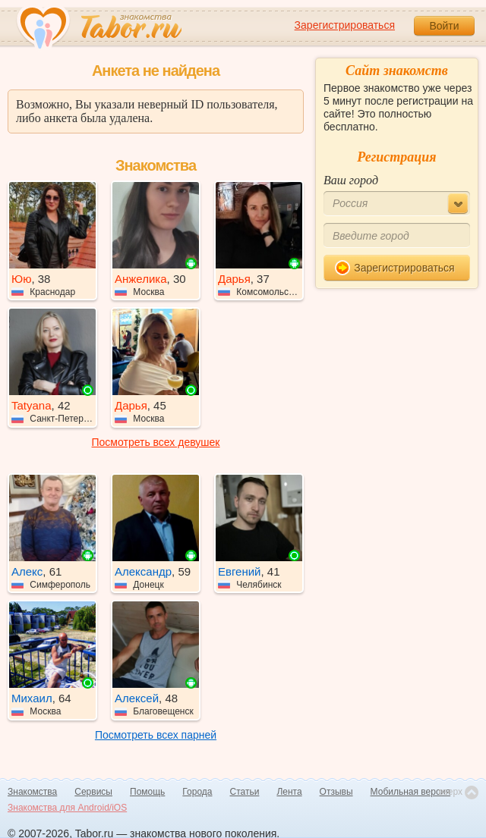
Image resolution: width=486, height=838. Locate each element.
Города (197, 791)
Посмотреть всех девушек (156, 442)
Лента (288, 791)
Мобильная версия (411, 791)
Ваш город (350, 180)
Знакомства (32, 791)
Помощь (147, 791)
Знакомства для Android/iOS (67, 807)
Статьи (245, 791)
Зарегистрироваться (345, 25)
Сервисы (93, 791)
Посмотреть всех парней (155, 735)
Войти (444, 26)
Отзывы (336, 791)
